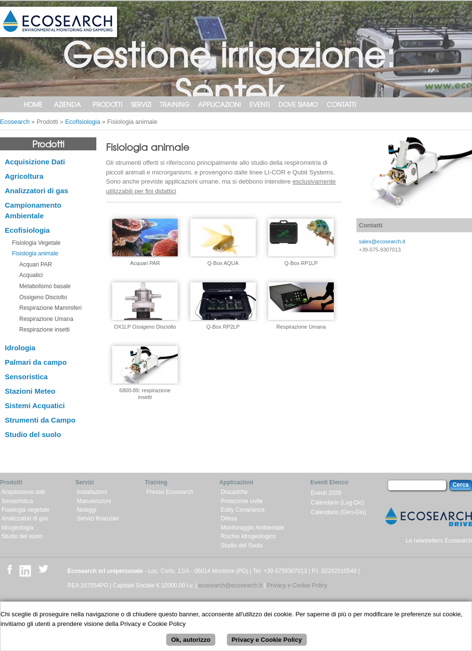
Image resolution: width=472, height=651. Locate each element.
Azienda (67, 104)
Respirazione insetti (44, 329)
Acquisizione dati (23, 492)
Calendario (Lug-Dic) (337, 502)
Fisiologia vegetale (25, 509)
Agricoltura (24, 176)
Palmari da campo (35, 362)
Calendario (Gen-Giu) (338, 512)
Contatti (341, 104)
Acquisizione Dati (35, 162)
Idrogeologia (17, 527)
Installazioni (92, 492)
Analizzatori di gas (36, 190)
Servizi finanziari (97, 518)
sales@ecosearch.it (382, 241)
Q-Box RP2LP (222, 327)
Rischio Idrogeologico (248, 536)
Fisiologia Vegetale (36, 242)
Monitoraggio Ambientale (252, 527)
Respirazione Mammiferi (50, 308)
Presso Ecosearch (169, 492)
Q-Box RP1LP (300, 263)
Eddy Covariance (242, 509)
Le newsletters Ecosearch (439, 540)
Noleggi (86, 509)
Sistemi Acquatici (35, 405)
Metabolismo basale (45, 286)
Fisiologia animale (35, 253)
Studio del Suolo (241, 545)
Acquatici (31, 275)
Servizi (141, 104)
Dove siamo (298, 104)
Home (33, 104)
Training (174, 104)
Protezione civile (241, 501)
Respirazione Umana (46, 319)
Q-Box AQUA (223, 263)
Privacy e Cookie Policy (297, 585)
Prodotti (107, 104)
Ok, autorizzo (190, 644)
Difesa (229, 518)
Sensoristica (26, 376)
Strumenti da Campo (40, 420)
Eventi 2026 (326, 493)
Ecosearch (14, 121)
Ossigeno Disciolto (43, 297)
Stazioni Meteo (30, 391)
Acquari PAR (35, 264)
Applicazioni (219, 104)
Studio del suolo (33, 434)
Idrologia (20, 348)
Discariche (234, 492)
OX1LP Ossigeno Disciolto (145, 327)
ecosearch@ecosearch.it (230, 585)
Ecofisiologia (82, 121)
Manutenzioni (94, 501)
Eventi (259, 104)
